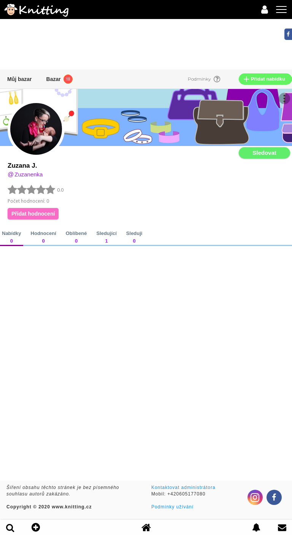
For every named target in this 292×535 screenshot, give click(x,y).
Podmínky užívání (172, 507)
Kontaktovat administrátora (183, 487)
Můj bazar (19, 79)
